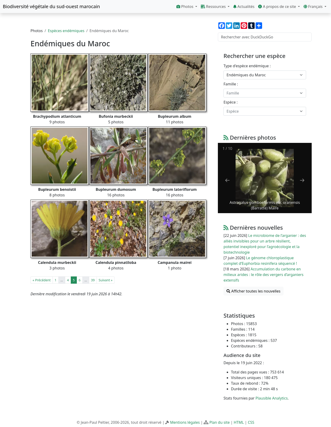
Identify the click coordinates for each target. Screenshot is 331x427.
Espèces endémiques (66, 30)
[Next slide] (302, 180)
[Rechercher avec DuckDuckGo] (265, 37)
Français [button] (314, 6)
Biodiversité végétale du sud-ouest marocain (51, 6)
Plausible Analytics (272, 398)
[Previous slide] (227, 180)
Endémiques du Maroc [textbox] (246, 74)
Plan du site (219, 422)
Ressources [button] (214, 6)
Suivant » (105, 280)
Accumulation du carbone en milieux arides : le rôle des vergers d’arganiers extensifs (263, 274)
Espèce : (230, 102)
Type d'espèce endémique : (247, 65)
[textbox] (261, 93)
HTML (239, 422)
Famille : (230, 84)
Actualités (243, 6)
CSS (251, 422)
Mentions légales (185, 422)
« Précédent (42, 280)
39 (93, 280)
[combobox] (264, 75)
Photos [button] (185, 6)
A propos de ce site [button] (277, 6)
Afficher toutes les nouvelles (253, 291)
